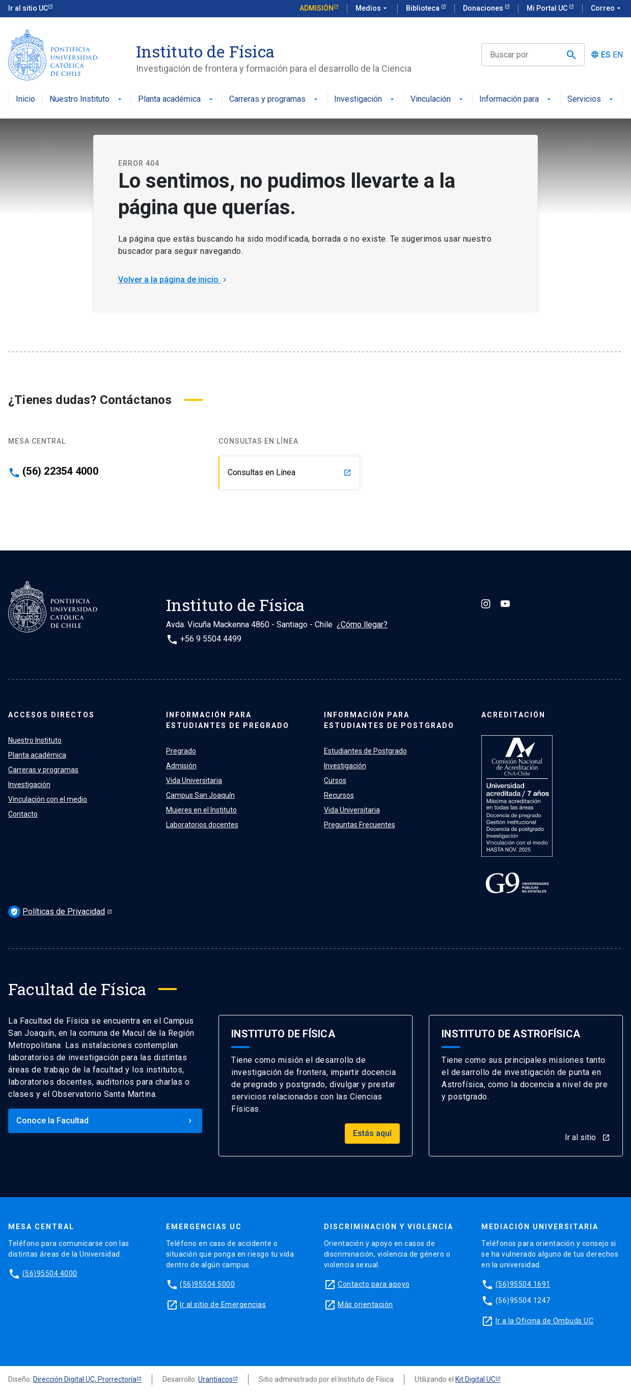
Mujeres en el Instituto (201, 810)
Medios (372, 8)
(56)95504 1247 (523, 1300)
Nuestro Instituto (86, 99)
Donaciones (484, 8)
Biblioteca (423, 8)
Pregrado (181, 751)
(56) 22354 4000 (60, 471)
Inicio (25, 99)
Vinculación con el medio (47, 799)
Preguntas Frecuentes (359, 825)
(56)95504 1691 (523, 1284)
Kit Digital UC (475, 1379)
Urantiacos (215, 1379)
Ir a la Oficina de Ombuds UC (544, 1321)
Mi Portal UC (548, 8)
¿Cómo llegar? (362, 624)
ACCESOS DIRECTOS (51, 715)
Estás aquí (372, 1133)
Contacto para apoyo (374, 1284)
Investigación (365, 99)
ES (606, 55)
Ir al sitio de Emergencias (223, 1304)
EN (618, 55)
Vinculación (437, 99)
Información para (516, 99)
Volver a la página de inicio (173, 279)
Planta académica (176, 99)
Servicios (591, 99)
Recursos (339, 795)
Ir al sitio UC (28, 8)
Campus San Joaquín (200, 795)
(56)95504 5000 (207, 1284)
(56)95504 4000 (49, 1273)
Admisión (316, 8)
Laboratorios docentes (202, 825)
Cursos (335, 780)
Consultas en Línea (289, 472)
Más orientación (365, 1304)
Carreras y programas (274, 99)
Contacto (23, 814)
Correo (607, 8)
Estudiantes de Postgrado (365, 751)
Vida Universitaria (194, 780)
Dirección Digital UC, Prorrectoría (84, 1379)
